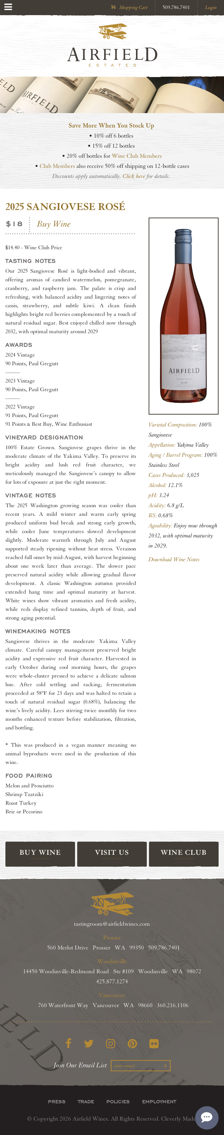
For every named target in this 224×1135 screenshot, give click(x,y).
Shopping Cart (133, 7)
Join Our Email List (80, 1065)
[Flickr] (154, 1043)
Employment (159, 1101)
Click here (134, 176)
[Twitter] (89, 1043)
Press (57, 1101)
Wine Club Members (137, 156)
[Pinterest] (132, 1043)
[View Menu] (8, 7)
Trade (86, 1101)
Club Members (57, 166)
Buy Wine (54, 224)
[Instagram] (110, 1043)
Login (211, 7)
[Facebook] (68, 1043)
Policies (118, 1101)
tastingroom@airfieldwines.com (112, 924)
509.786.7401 (176, 7)
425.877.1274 (112, 981)
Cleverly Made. (179, 1119)
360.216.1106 (173, 1005)
